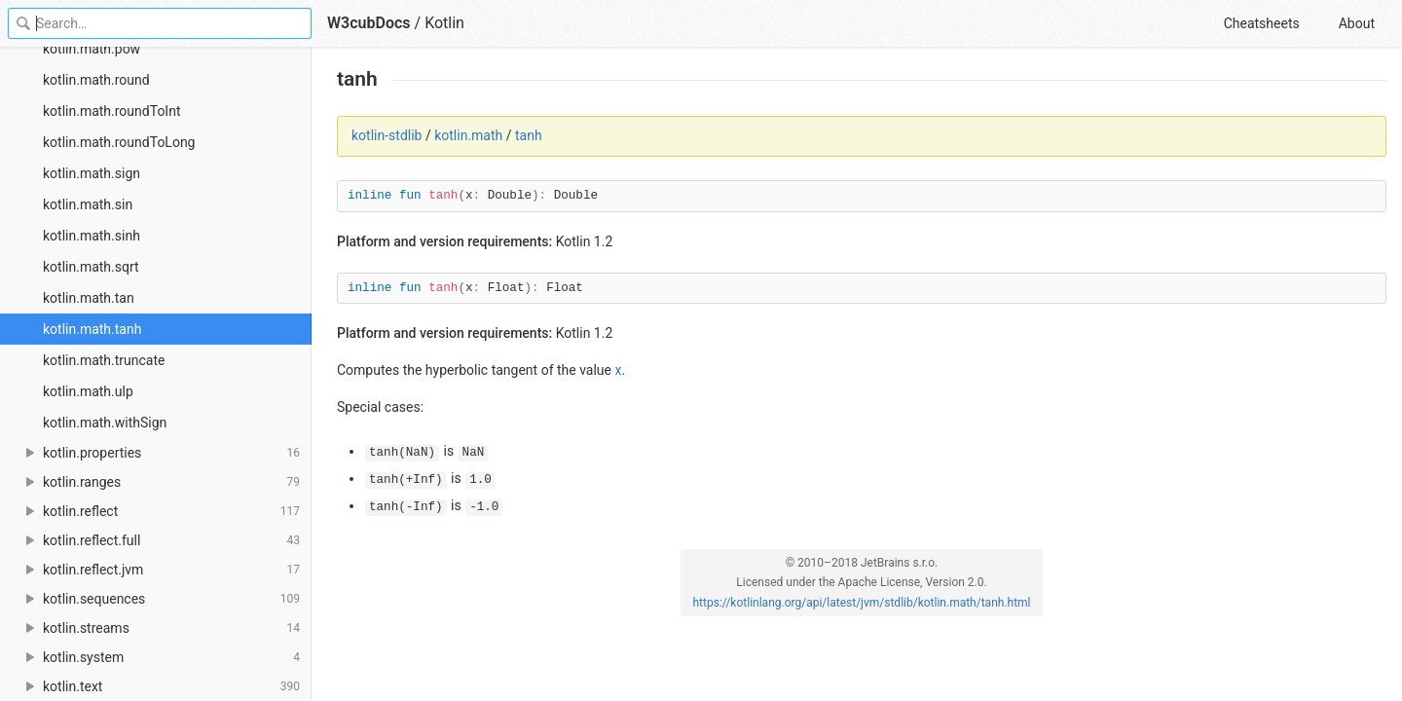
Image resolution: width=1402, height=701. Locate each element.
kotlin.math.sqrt (91, 267)
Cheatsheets (1262, 23)
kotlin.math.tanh (92, 329)
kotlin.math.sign (91, 173)
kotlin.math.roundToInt (111, 111)
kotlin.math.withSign (104, 422)
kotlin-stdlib (386, 135)
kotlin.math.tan (88, 298)
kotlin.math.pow (91, 48)
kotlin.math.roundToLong (119, 142)
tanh (528, 135)
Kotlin (444, 23)
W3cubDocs (369, 23)
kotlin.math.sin (87, 204)
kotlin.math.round (96, 80)
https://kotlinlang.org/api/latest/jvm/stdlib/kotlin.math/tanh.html (861, 602)
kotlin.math (468, 135)
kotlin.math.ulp (88, 391)
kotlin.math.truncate (104, 360)
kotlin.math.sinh (91, 235)
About (1357, 23)
